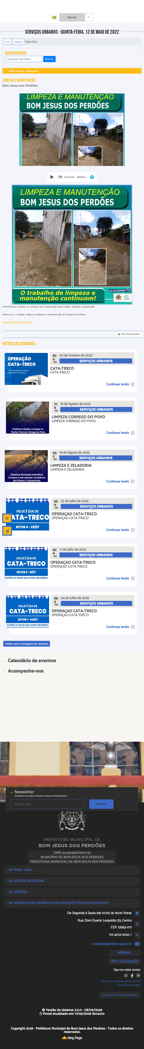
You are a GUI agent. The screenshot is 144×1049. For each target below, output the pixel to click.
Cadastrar (101, 804)
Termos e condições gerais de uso (120, 981)
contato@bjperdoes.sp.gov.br (111, 944)
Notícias (18, 41)
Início (7, 41)
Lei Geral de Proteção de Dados (120, 994)
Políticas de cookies (128, 985)
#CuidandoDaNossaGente (17, 322)
